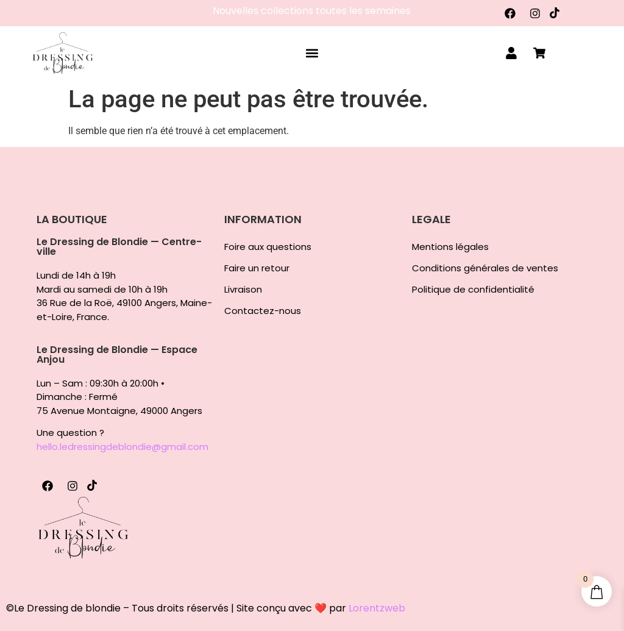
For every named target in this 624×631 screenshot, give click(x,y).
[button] (312, 53)
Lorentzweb (377, 608)
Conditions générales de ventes (485, 268)
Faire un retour (256, 268)
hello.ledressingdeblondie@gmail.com (122, 446)
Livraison (243, 289)
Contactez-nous (262, 311)
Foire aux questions (267, 247)
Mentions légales (450, 247)
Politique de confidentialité (473, 289)
